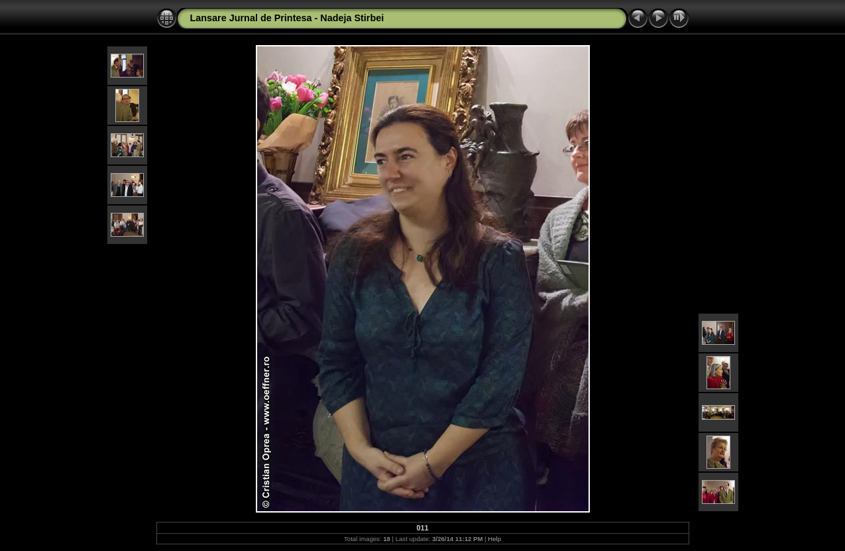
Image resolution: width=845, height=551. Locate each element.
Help (494, 538)
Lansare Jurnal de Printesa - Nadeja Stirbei (287, 18)
